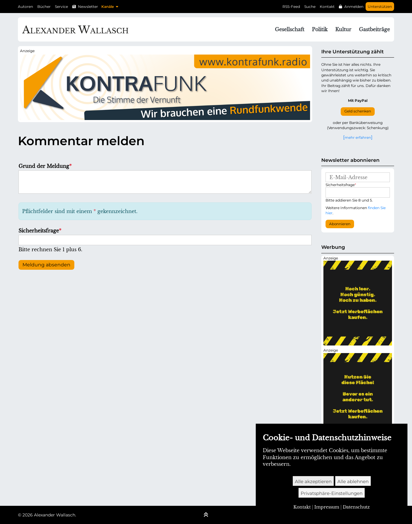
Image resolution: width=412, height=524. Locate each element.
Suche (310, 6)
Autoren (25, 6)
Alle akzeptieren (313, 481)
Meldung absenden (46, 265)
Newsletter (88, 6)
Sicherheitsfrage (40, 231)
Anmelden (353, 6)
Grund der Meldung (45, 166)
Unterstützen (380, 6)
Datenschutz (356, 507)
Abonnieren (339, 224)
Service (61, 6)
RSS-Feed (291, 6)
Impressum (326, 507)
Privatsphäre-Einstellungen (332, 493)
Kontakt (327, 6)
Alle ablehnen (353, 481)
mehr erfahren (358, 137)
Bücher (44, 6)
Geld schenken (357, 111)
